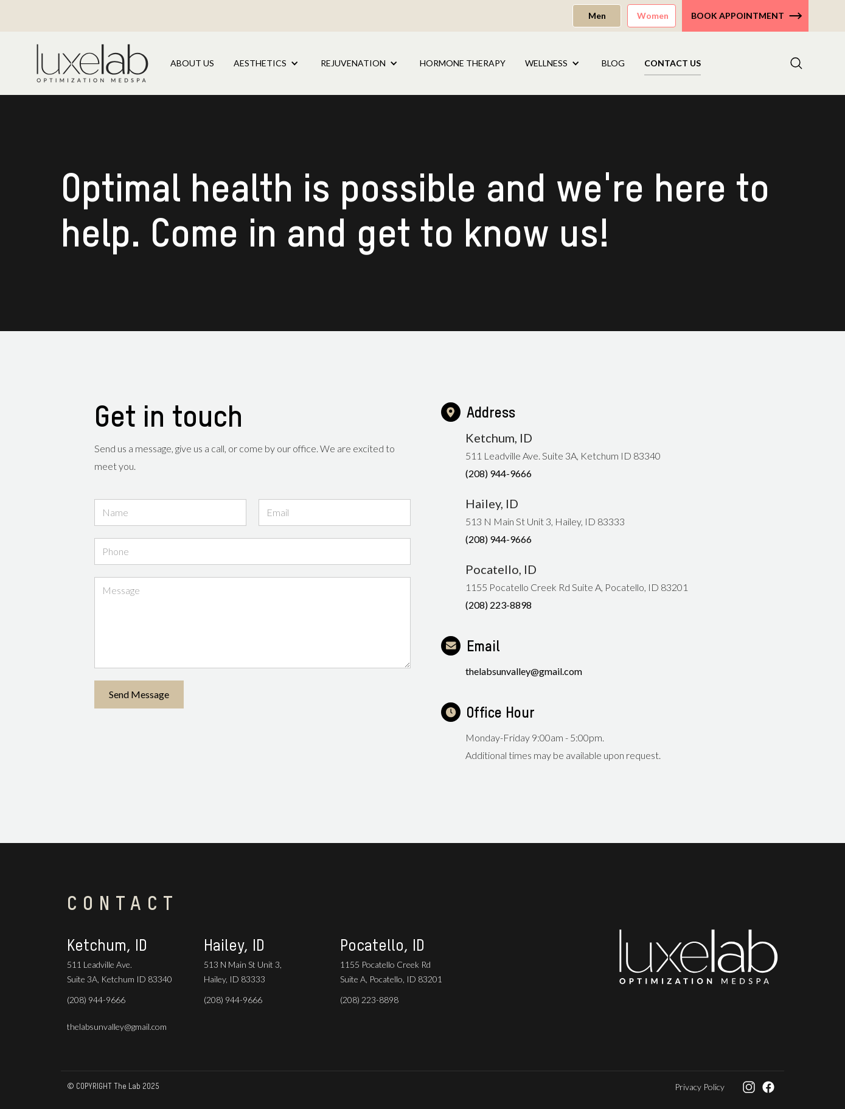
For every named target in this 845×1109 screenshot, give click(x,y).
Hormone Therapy (463, 63)
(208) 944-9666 (498, 473)
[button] (267, 63)
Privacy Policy (700, 1087)
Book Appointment (737, 15)
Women (653, 15)
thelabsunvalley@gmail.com (523, 671)
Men (597, 15)
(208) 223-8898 (498, 604)
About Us (192, 63)
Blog (613, 63)
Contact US (672, 63)
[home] (92, 63)
